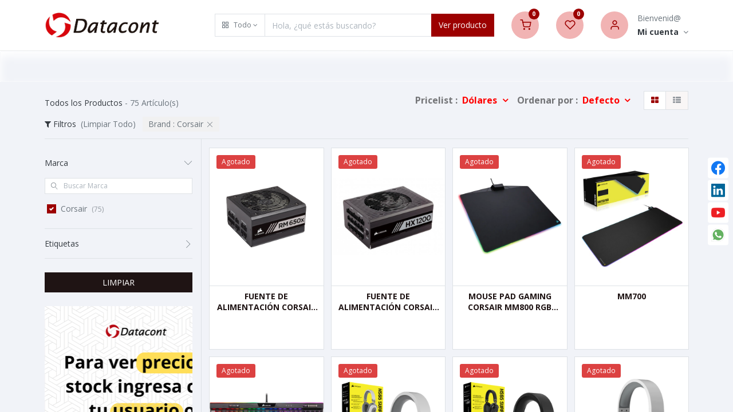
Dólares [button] (480, 100)
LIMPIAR (119, 282)
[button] (240, 25)
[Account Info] (662, 32)
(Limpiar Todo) (108, 123)
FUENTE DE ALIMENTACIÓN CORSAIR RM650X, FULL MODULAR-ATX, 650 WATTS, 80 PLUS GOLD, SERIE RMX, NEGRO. (266, 302)
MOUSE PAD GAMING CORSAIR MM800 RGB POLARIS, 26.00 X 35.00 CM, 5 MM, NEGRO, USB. (510, 302)
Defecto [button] (602, 100)
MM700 (631, 296)
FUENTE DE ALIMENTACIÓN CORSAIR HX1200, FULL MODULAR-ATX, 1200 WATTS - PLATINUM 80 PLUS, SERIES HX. (388, 302)
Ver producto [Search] (463, 24)
